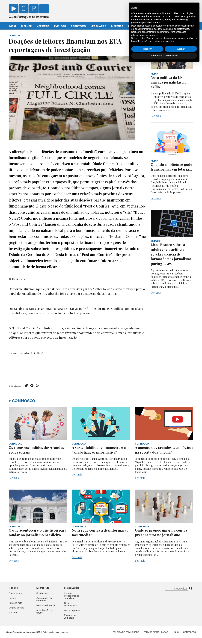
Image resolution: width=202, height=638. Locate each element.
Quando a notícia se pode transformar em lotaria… (171, 167)
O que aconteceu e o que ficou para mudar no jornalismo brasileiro (37, 532)
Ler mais (156, 115)
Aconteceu (78, 26)
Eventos (60, 26)
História (12, 598)
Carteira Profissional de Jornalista (71, 596)
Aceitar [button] (180, 622)
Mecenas (117, 26)
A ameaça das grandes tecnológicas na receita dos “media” (164, 449)
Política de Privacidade (126, 632)
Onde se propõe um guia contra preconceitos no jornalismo (161, 532)
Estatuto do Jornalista (70, 616)
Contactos (136, 26)
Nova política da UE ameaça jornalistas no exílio (169, 82)
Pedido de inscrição (46, 605)
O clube (14, 588)
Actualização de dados (44, 611)
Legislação (99, 26)
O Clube (26, 26)
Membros (42, 26)
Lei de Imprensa (72, 610)
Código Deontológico (70, 604)
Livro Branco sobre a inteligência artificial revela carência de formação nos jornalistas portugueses (171, 254)
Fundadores (42, 593)
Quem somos (15, 593)
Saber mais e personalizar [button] (164, 629)
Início (12, 26)
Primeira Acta (15, 603)
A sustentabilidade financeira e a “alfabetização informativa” (99, 449)
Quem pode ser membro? (44, 599)
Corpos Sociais (16, 607)
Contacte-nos (184, 6)
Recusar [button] (147, 622)
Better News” (37, 353)
